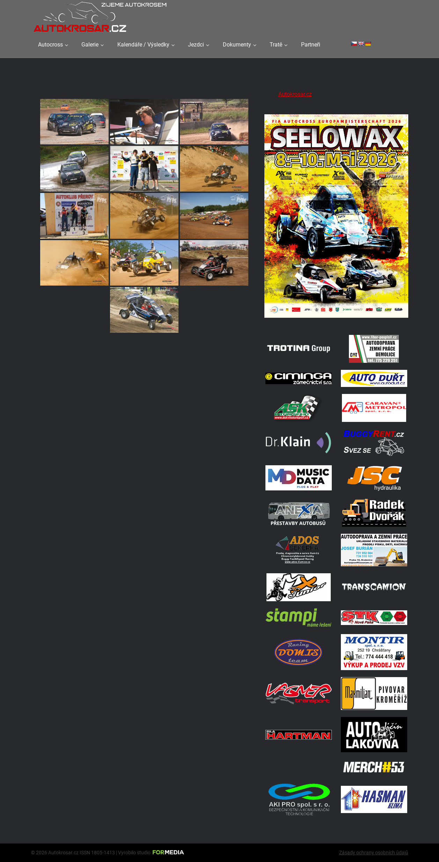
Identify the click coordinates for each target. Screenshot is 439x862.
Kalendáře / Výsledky (143, 44)
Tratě (276, 44)
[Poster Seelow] (336, 319)
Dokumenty (237, 44)
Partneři (310, 44)
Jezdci (196, 44)
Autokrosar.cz (295, 94)
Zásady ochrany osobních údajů (373, 852)
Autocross (50, 44)
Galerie (89, 44)
